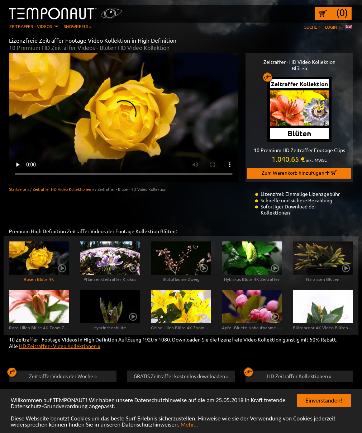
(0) (342, 12)
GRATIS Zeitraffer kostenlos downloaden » (181, 376)
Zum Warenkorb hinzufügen (299, 172)
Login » (332, 27)
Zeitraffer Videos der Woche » (53, 375)
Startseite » (19, 189)
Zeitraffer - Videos (30, 26)
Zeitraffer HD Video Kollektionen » (63, 189)
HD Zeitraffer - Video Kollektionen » (59, 346)
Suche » (312, 27)
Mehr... (189, 425)
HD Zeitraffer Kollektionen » (289, 375)
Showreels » (77, 26)
